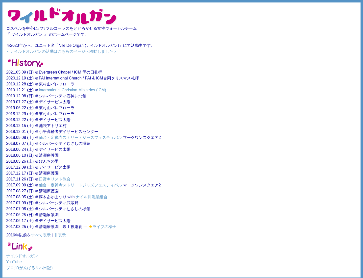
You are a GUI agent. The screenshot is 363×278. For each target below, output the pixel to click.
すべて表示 (41, 235)
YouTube (14, 262)
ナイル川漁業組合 (91, 197)
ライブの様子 (104, 227)
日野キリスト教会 (55, 179)
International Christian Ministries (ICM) (72, 90)
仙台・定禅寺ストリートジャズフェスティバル (80, 137)
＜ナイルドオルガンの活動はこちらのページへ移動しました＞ (61, 51)
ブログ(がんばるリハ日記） (30, 268)
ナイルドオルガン (22, 256)
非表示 (60, 235)
